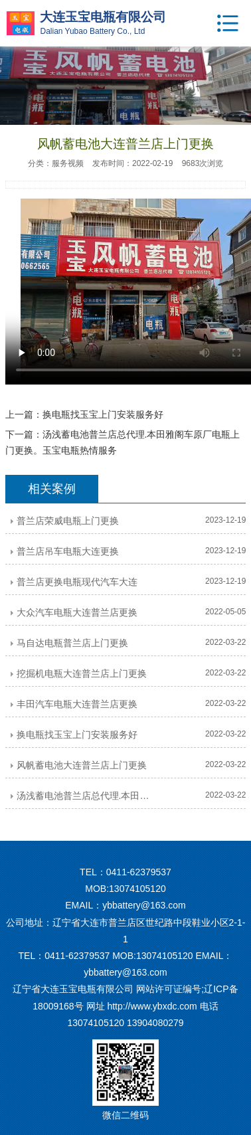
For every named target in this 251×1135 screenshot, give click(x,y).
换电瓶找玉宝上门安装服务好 (102, 414)
